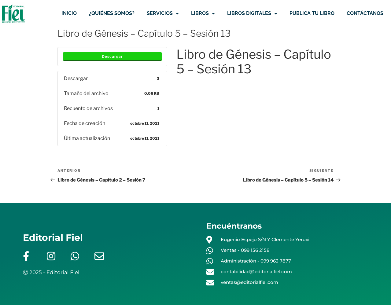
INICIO (69, 13)
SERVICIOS (163, 13)
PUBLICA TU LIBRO (312, 13)
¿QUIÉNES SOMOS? (112, 13)
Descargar (112, 56)
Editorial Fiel (53, 237)
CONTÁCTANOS (365, 13)
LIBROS (203, 13)
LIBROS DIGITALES (252, 13)
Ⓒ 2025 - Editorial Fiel (51, 272)
